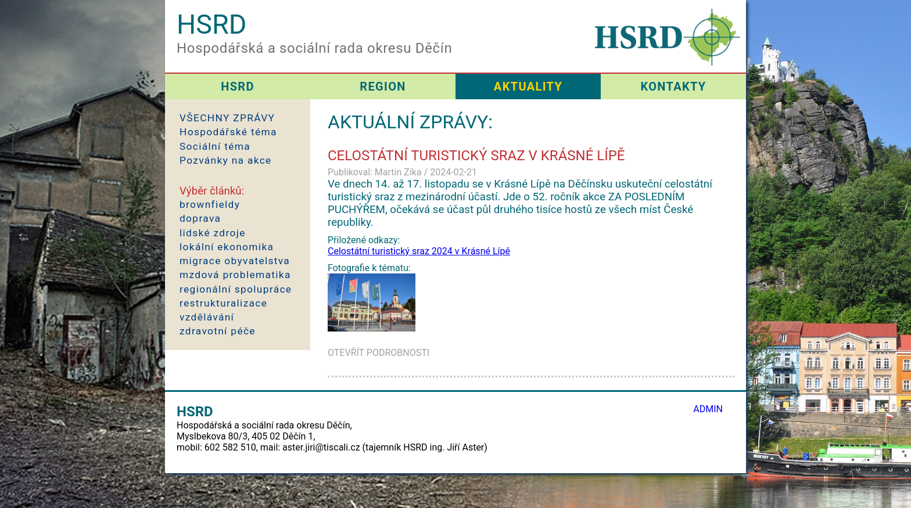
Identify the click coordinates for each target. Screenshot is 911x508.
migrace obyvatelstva (235, 260)
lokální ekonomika (227, 247)
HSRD (237, 86)
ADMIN (708, 409)
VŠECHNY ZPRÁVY (227, 118)
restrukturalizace (223, 303)
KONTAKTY (673, 86)
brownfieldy (210, 204)
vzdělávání (207, 317)
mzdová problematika (235, 274)
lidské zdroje (213, 233)
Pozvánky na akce (226, 160)
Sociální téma (215, 146)
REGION (383, 86)
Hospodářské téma (228, 132)
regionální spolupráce (236, 289)
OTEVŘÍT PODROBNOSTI (378, 352)
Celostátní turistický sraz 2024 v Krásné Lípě (419, 251)
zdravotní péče (218, 331)
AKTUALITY (528, 86)
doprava (200, 218)
